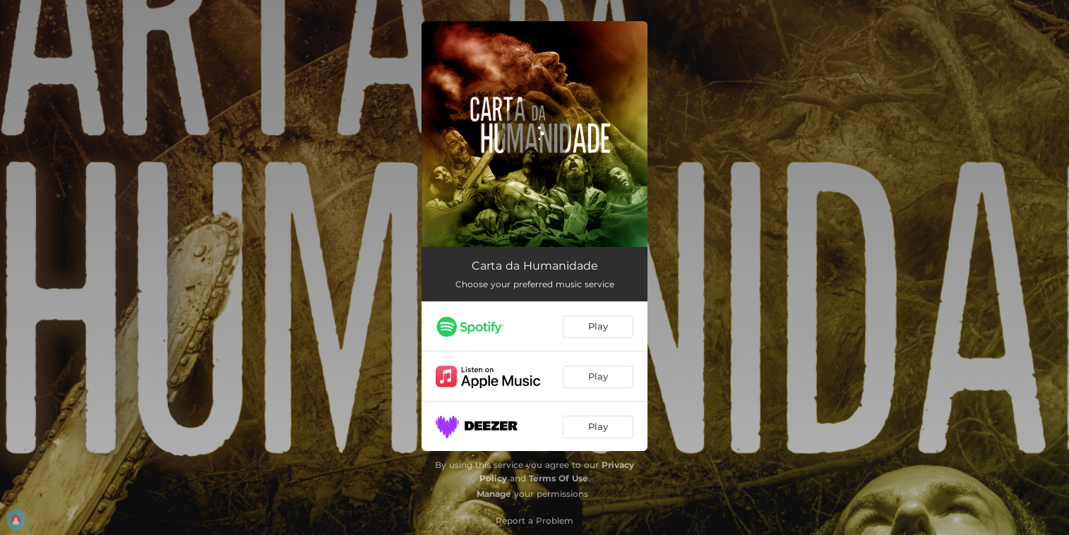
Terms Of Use (558, 478)
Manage (494, 493)
